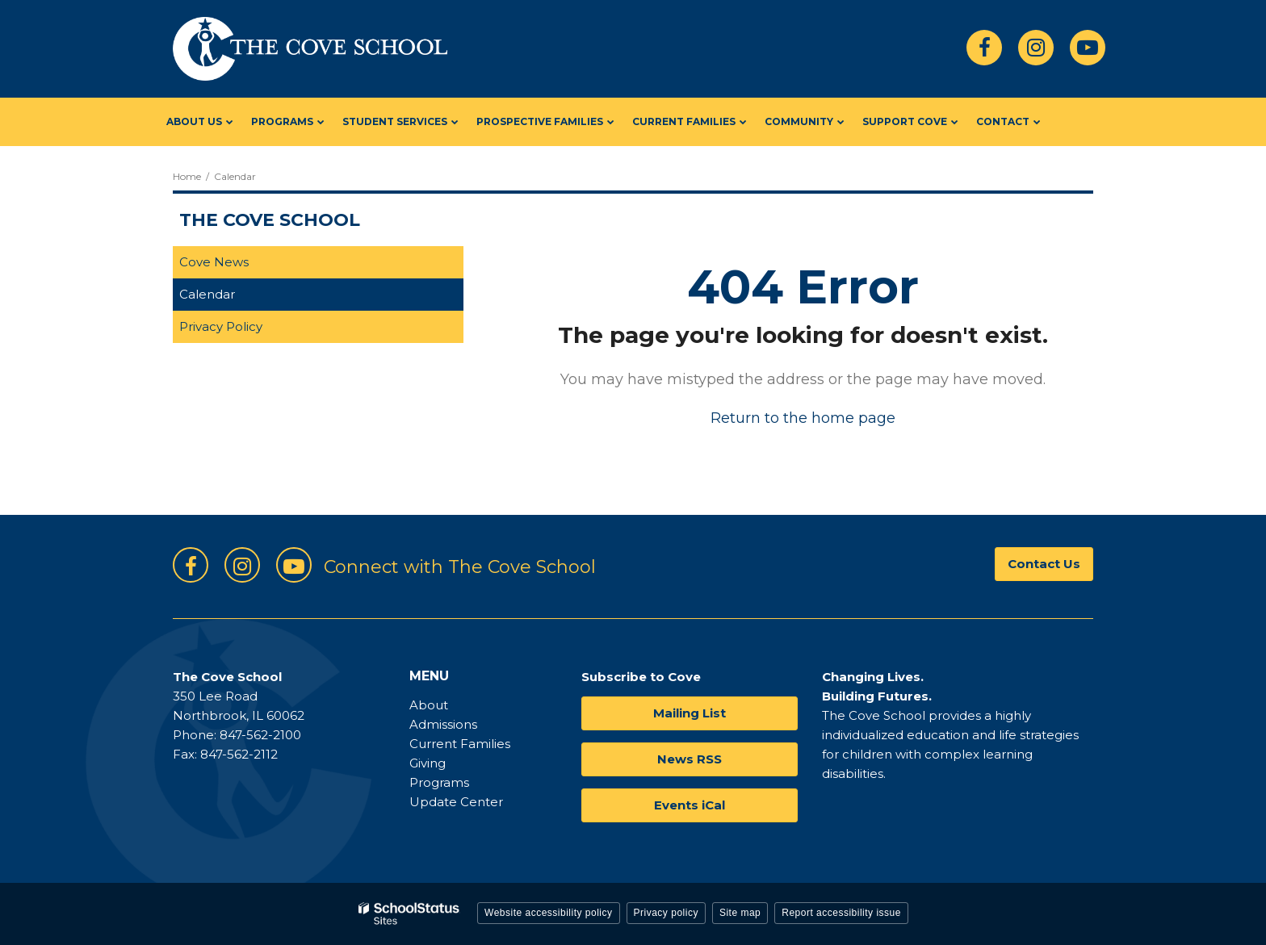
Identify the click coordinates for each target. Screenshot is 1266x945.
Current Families (459, 743)
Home (187, 176)
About (428, 705)
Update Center (456, 801)
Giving (427, 763)
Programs (439, 782)
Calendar (207, 294)
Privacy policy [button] (666, 912)
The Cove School (269, 220)
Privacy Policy (220, 326)
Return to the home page (803, 418)
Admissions (443, 724)
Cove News (214, 262)
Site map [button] (740, 912)
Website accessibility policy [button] (548, 912)
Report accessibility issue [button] (841, 912)
